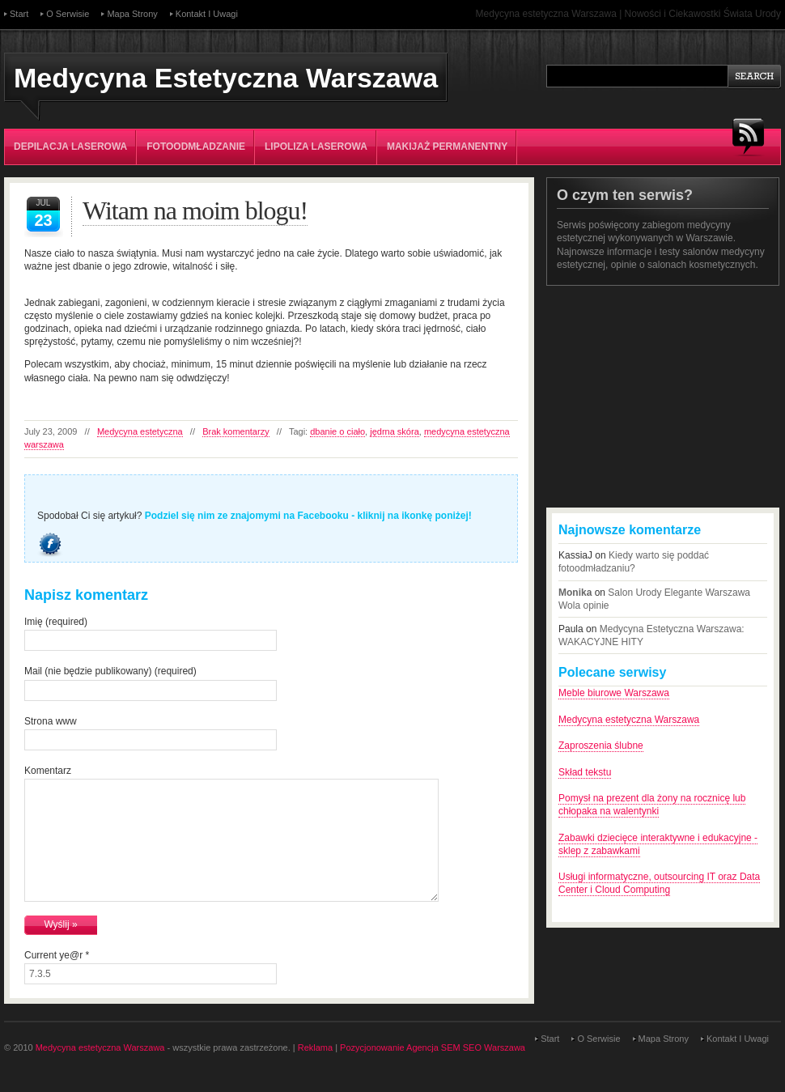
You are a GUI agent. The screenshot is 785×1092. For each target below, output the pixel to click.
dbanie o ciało (337, 431)
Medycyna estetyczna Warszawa (628, 719)
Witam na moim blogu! (195, 210)
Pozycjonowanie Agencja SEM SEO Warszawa (432, 1047)
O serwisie (67, 14)
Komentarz (47, 770)
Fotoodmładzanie (195, 146)
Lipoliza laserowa (316, 146)
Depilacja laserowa (70, 146)
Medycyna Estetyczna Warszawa (226, 77)
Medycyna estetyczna (140, 431)
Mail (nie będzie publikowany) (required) (110, 671)
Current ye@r (56, 955)
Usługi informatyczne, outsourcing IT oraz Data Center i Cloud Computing (659, 883)
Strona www (50, 721)
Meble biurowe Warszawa (613, 693)
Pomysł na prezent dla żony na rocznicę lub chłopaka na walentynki (651, 804)
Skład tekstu (584, 772)
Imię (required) (55, 621)
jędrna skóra (394, 431)
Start (19, 14)
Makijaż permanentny (447, 146)
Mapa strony (132, 14)
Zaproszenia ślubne (600, 745)
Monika (575, 592)
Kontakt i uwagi (207, 14)
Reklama (315, 1047)
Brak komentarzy (235, 431)
